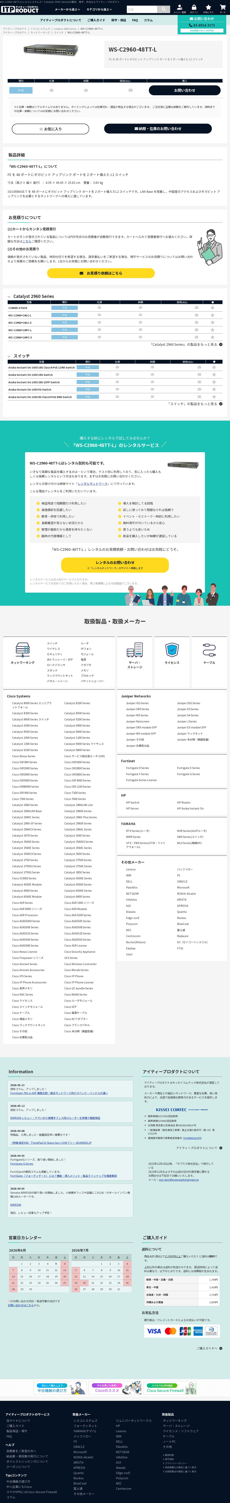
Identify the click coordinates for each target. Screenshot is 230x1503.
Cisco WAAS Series (75, 999)
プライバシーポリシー (175, 1468)
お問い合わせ (184, 90)
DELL (129, 886)
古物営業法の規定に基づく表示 (179, 1476)
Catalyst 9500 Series (25, 736)
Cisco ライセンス (22, 1005)
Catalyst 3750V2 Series (26, 871)
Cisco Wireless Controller (80, 969)
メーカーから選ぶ (67, 9)
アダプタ (86, 670)
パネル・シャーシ (57, 686)
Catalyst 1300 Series (25, 748)
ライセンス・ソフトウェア (181, 1436)
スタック (52, 675)
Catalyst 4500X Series (78, 889)
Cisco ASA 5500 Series (77, 920)
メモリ (85, 675)
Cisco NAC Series (22, 999)
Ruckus (181, 923)
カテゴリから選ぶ (99, 9)
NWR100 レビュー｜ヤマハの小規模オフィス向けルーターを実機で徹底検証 (55, 1123)
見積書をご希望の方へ (21, 1456)
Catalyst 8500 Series (77, 718)
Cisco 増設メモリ (22, 1024)
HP (123, 800)
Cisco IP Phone (73, 981)
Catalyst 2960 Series (25, 810)
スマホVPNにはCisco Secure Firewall (31, 1497)
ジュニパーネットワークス (134, 1425)
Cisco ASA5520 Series (77, 938)
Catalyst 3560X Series (25, 846)
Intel (129, 959)
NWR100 (15, 1209)
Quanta (182, 917)
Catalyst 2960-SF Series (27, 828)
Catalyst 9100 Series (25, 755)
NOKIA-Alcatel (186, 898)
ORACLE (182, 886)
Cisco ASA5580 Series (25, 950)
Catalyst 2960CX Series (26, 834)
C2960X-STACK (19, 308)
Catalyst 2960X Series (78, 828)
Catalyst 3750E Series (78, 871)
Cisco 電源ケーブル (75, 1018)
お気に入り (50, 128)
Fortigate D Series (137, 773)
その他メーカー (83, 1498)
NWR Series (133, 842)
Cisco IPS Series (22, 981)
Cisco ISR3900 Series (25, 785)
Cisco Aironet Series (24, 969)
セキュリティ (54, 659)
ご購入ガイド (96, 20)
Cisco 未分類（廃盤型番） (79, 1036)
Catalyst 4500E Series (78, 883)
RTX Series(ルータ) (137, 836)
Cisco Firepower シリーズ (27, 963)
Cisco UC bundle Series (78, 993)
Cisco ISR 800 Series (24, 767)
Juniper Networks (136, 700)
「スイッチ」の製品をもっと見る (192, 408)
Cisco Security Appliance (79, 956)
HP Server (132, 813)
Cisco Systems (18, 700)
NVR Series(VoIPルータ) (192, 836)
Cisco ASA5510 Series (25, 938)
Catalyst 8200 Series (77, 708)
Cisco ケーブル (21, 1018)
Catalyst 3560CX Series (26, 859)
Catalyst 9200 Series (77, 724)
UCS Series (71, 963)
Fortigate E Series (188, 773)
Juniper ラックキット (190, 738)
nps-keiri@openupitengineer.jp (179, 1184)
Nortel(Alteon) (135, 947)
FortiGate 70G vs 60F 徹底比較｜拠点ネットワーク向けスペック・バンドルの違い (59, 1098)
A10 (128, 910)
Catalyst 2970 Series (25, 840)
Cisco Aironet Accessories (28, 975)
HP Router (184, 807)
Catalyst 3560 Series (77, 840)
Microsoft (183, 892)
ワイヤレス (53, 654)
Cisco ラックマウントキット (29, 1030)
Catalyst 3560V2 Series (78, 846)
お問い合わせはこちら (21, 1310)
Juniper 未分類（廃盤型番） (194, 744)
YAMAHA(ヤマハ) (84, 1436)
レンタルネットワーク (93, 488)
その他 (167, 1451)
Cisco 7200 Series (75, 797)
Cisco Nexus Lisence (24, 956)
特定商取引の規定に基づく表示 (179, 1472)
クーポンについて (18, 1471)
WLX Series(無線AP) (189, 848)
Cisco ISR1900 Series (25, 773)
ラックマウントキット (60, 680)
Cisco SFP (70, 1011)
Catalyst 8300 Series (25, 718)
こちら (26, 241)
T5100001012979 (192, 1143)
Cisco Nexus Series (23, 761)
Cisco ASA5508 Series (77, 932)
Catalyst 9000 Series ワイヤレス (84, 748)
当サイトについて (18, 1425)
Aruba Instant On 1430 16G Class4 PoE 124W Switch (46, 370)
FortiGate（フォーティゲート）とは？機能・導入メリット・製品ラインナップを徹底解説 (63, 1180)
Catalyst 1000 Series (25, 742)
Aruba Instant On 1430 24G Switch (33, 378)
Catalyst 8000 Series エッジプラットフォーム (32, 710)
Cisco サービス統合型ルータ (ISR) (84, 761)
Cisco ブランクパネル (77, 1030)
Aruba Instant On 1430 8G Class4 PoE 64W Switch (44, 401)
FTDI (180, 953)
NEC (128, 935)
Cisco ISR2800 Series (77, 773)
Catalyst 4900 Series (25, 895)
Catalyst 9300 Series (25, 730)
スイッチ (52, 648)
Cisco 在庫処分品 (22, 1042)
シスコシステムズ (85, 1425)
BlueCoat (183, 929)
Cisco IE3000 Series (24, 883)
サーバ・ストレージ (176, 1430)
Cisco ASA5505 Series (77, 926)
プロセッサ (87, 680)
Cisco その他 (19, 1036)
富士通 (181, 935)
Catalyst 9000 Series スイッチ (30, 724)
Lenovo (131, 874)
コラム (148, 20)
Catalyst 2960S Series (78, 816)
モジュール (87, 659)
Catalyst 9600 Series (77, 736)
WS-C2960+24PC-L (21, 331)
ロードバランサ (56, 670)
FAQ (135, 20)
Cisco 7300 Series (23, 804)
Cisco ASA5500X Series (26, 926)
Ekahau (130, 953)
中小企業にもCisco (19, 1491)
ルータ (85, 648)
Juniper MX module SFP (141, 738)
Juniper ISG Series (137, 708)
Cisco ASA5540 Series (25, 944)
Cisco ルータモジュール (78, 1005)
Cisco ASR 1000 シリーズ (79, 908)
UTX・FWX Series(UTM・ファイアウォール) (145, 850)
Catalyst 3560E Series (26, 853)
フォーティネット (85, 1430)
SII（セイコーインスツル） (193, 947)
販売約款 (168, 1460)
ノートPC (169, 1446)
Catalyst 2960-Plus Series (80, 822)
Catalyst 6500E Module (27, 901)
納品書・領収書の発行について (27, 1461)
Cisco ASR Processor (25, 920)
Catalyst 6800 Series (77, 901)
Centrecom (133, 941)
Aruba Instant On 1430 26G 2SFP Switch (37, 385)
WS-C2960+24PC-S (21, 339)
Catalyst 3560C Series (78, 853)
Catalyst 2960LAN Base (27, 816)
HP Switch (132, 807)
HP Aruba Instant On (190, 813)
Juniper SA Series (188, 720)
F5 (178, 880)
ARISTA (181, 904)
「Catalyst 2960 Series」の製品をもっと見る (183, 346)
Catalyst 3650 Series (77, 859)
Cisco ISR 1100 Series (77, 791)
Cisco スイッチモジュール (27, 1011)
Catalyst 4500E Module (27, 889)
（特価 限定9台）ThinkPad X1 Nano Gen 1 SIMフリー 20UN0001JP (51, 1148)
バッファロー (185, 874)
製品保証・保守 (16, 1436)
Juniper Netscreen (137, 726)
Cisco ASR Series (22, 908)
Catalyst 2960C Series (26, 822)
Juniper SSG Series (188, 708)
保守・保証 (118, 20)
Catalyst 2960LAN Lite (78, 810)
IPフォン (86, 654)
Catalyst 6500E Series (78, 895)
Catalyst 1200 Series (77, 742)
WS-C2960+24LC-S (21, 323)
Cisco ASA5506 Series (25, 932)
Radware (182, 941)
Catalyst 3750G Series (26, 877)
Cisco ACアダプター (76, 1024)
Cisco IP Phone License (78, 987)
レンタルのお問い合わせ (115, 570)
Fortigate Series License (141, 785)
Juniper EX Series (188, 714)
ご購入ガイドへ (207, 1353)
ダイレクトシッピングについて (27, 1466)
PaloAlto (131, 892)
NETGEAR (132, 898)
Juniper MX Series (137, 720)
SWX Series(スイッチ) (190, 842)
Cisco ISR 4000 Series (77, 785)
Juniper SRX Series (137, 714)
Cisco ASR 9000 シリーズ (27, 914)
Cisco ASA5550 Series (77, 944)
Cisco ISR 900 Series (24, 797)
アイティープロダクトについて (60, 20)
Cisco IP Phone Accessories (29, 987)
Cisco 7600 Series (75, 804)
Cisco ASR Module (75, 914)
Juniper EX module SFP (191, 732)
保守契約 (168, 1464)
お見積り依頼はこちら (101, 273)
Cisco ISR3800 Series (77, 779)
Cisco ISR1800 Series (77, 767)
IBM (128, 880)
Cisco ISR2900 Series (25, 779)
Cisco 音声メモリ (22, 993)
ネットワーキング (175, 1425)
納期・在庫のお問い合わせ (158, 128)
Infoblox (131, 904)
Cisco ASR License (75, 950)
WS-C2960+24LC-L (21, 316)
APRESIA (182, 910)
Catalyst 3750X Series (78, 865)
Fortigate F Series (137, 779)
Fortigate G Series (188, 779)
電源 (83, 664)
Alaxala (130, 917)
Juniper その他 (135, 744)
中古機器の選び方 (18, 1486)
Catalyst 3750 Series (25, 865)
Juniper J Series (187, 726)
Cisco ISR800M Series (25, 791)
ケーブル (169, 1441)
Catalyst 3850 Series (77, 877)
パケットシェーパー (92, 686)
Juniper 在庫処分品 (137, 750)
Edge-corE (132, 923)
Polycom (132, 929)
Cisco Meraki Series (76, 975)
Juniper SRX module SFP (141, 732)
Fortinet (128, 765)
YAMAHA (128, 828)
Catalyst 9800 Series (77, 755)
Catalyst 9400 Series (77, 730)
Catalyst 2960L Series (78, 834)
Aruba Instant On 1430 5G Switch (32, 393)
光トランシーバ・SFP (60, 664)
